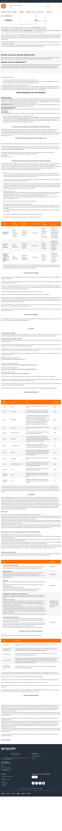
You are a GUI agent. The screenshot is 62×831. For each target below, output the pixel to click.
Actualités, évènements (6, 11)
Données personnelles (6, 779)
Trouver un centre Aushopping (7, 776)
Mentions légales (5, 782)
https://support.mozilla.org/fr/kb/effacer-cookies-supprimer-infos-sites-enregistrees (19, 369)
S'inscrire (35, 777)
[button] (17, 11)
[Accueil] (2, 15)
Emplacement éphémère (37, 755)
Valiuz (41, 788)
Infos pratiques (40, 11)
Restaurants (28, 11)
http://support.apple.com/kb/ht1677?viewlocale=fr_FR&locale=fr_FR (15, 373)
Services (34, 11)
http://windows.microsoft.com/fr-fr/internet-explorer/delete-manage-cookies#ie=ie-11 (19, 364)
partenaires (8, 497)
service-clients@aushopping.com (50, 388)
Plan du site (4, 785)
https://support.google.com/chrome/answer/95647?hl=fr (13, 359)
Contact (40, 676)
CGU (3, 781)
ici (51, 527)
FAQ (33, 759)
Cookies (3, 777)
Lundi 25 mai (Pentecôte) (13, 1)
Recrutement (35, 757)
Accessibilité (4, 784)
